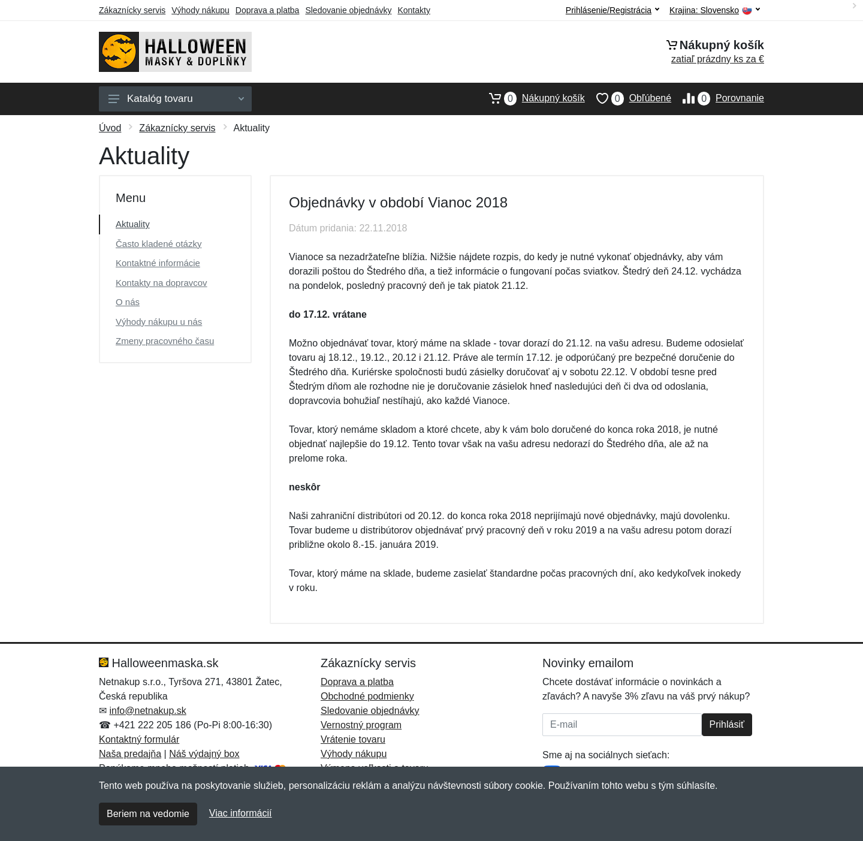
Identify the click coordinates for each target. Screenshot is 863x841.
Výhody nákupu (200, 10)
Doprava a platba (268, 10)
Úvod (110, 128)
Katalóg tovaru (176, 98)
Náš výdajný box (204, 754)
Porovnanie (717, 98)
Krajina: (714, 10)
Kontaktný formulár (139, 739)
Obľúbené (628, 98)
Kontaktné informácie (158, 263)
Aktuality (133, 224)
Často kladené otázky (158, 244)
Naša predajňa (130, 754)
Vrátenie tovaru (353, 739)
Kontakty (413, 10)
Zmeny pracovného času (165, 341)
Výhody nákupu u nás (159, 321)
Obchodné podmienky (367, 696)
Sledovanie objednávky (348, 10)
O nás (128, 302)
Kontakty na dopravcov (161, 283)
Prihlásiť (727, 724)
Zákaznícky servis (132, 10)
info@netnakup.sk (147, 711)
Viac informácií (240, 813)
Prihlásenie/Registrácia (612, 10)
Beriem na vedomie (148, 814)
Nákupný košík (531, 98)
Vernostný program (361, 725)
